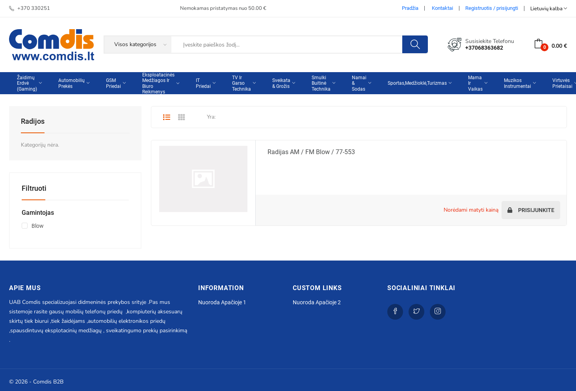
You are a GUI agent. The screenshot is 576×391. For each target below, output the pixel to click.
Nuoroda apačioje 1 (222, 302)
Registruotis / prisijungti (491, 8)
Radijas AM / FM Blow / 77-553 (311, 152)
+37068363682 (484, 48)
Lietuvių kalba (548, 8)
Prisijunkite (530, 210)
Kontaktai (442, 8)
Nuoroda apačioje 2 (317, 302)
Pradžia (410, 8)
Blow (38, 226)
